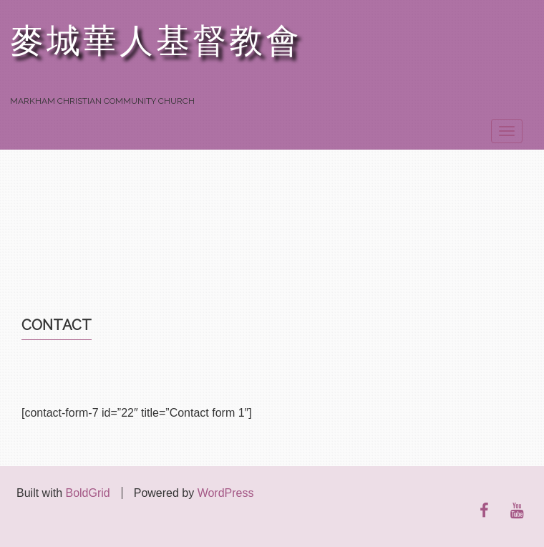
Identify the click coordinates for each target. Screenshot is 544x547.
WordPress (226, 493)
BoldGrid (87, 493)
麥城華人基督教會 (156, 41)
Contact (56, 325)
